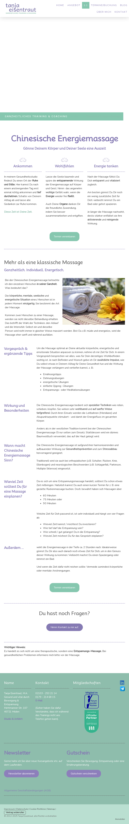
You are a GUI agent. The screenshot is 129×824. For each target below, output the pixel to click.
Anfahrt (18, 719)
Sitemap (51, 809)
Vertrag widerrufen (15, 812)
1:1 (86, 5)
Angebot (73, 5)
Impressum (9, 809)
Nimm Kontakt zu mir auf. (65, 627)
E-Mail (38, 700)
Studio (7, 719)
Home (60, 5)
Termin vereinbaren (64, 236)
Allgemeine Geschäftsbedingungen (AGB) (27, 790)
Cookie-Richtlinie (38, 809)
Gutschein (78, 752)
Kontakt (121, 11)
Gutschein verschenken (84, 773)
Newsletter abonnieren (21, 773)
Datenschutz (22, 809)
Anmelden (120, 819)
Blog (123, 5)
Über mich (104, 11)
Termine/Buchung (104, 5)
